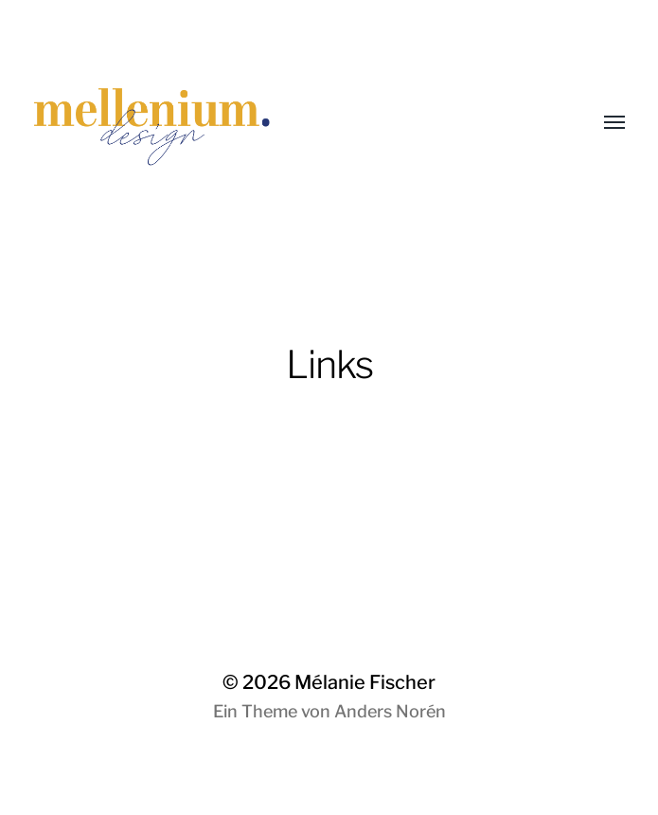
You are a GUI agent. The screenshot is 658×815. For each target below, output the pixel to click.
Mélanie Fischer (365, 682)
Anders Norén (390, 711)
